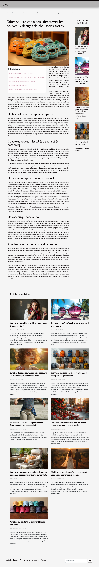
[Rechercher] (76, 561)
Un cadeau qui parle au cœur (18, 85)
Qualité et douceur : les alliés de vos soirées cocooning (26, 77)
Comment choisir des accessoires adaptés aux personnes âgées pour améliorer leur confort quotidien (28, 475)
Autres (43, 560)
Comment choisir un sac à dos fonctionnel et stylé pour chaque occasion (82, 146)
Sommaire (15, 69)
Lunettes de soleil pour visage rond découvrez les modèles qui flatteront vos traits (82, 112)
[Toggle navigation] (5, 4)
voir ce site (62, 207)
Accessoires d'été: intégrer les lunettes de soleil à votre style (82, 80)
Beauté (15, 560)
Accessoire (17, 13)
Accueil (9, 13)
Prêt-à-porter (25, 560)
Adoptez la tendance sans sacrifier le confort (23, 89)
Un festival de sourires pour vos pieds (21, 73)
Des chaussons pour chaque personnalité (22, 81)
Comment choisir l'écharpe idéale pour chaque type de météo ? (81, 50)
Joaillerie (9, 560)
